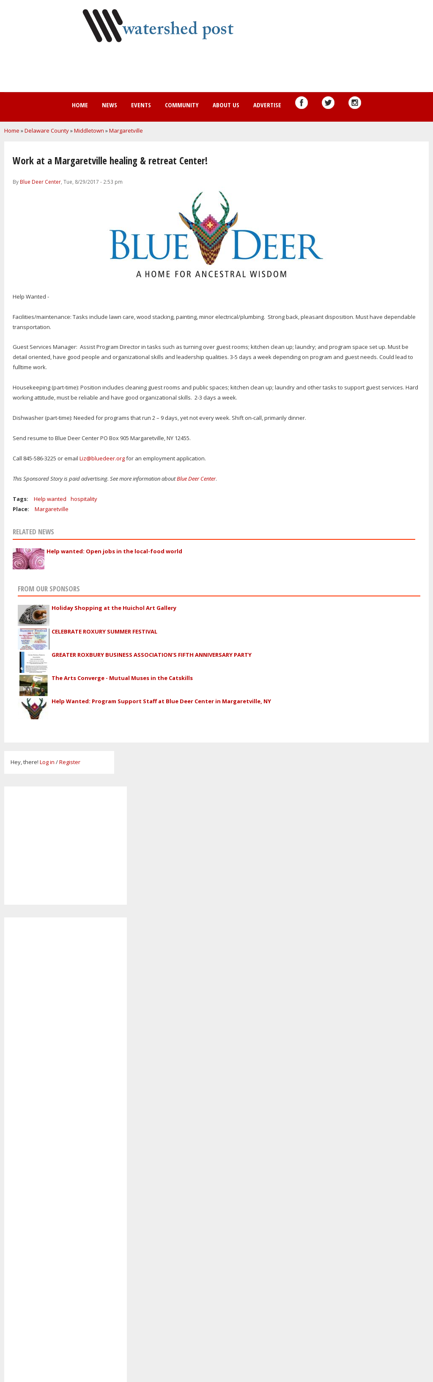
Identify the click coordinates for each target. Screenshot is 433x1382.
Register (69, 762)
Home (80, 105)
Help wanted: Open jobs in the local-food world (114, 551)
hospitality (84, 499)
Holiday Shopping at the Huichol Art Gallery (114, 608)
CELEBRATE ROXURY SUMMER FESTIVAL (104, 631)
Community (182, 105)
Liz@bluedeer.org (102, 458)
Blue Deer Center (40, 181)
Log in (47, 762)
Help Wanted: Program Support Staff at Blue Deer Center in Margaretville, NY (161, 701)
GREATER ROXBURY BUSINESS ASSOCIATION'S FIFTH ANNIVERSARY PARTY (152, 654)
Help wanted (50, 499)
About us (226, 105)
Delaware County (47, 130)
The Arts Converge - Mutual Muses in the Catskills (122, 678)
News (109, 105)
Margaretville (126, 130)
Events (141, 105)
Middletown (89, 130)
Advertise (267, 105)
